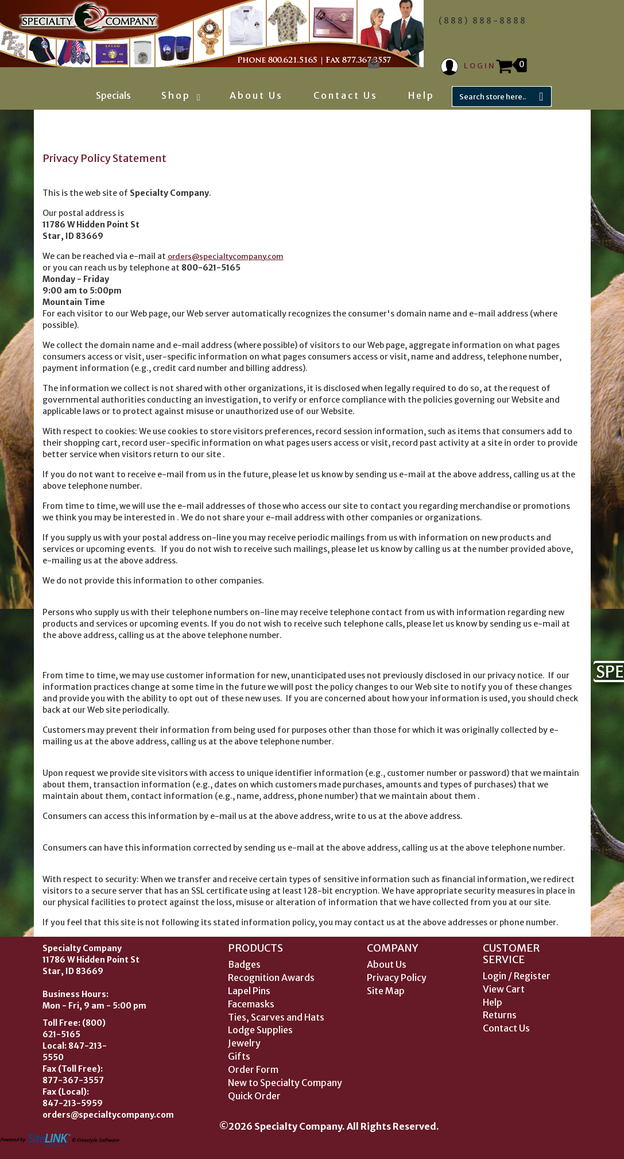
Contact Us (345, 95)
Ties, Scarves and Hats (276, 1017)
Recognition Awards (271, 977)
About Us (256, 95)
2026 (70, 1140)
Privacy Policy (397, 977)
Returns (500, 1015)
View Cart (504, 989)
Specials (113, 95)
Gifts (239, 1056)
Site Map (386, 990)
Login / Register (517, 976)
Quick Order (254, 1096)
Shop (180, 95)
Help (421, 95)
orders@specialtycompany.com (226, 256)
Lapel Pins (249, 990)
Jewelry (244, 1043)
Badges (244, 964)
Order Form (253, 1069)
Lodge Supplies (260, 1030)
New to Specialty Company (285, 1082)
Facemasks (251, 1004)
